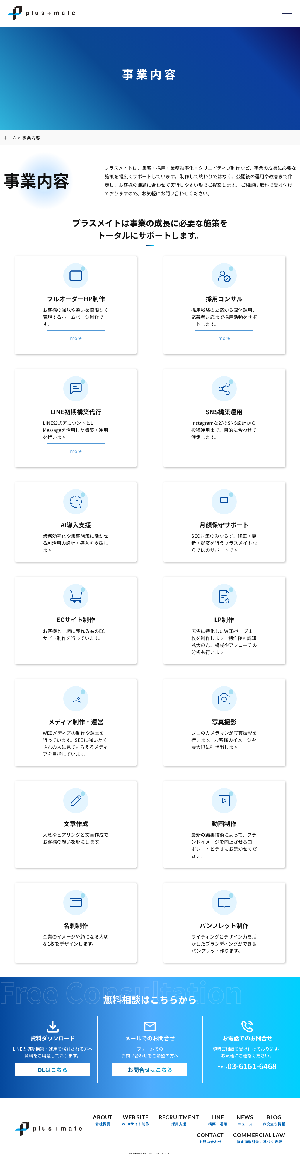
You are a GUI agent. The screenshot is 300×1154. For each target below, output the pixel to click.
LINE (217, 1120)
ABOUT (103, 1120)
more (76, 337)
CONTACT (210, 1138)
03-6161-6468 (252, 1065)
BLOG (274, 1120)
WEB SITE (135, 1120)
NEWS (245, 1120)
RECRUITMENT (179, 1120)
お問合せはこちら (150, 1070)
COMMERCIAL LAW (259, 1138)
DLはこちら (52, 1070)
